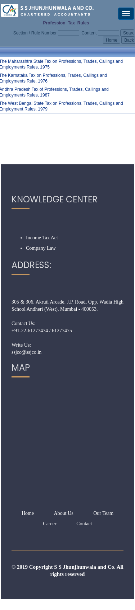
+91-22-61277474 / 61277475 (42, 330)
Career (49, 523)
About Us (63, 513)
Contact (84, 523)
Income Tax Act (42, 237)
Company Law (41, 248)
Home (28, 513)
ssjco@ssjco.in (26, 352)
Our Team (103, 513)
